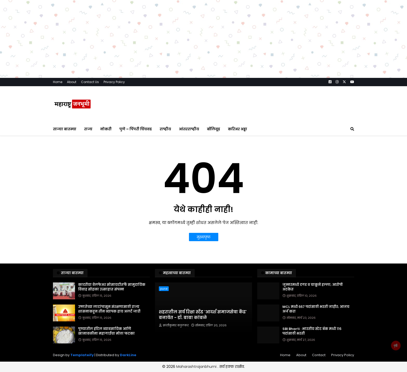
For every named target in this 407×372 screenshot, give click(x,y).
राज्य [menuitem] (88, 168)
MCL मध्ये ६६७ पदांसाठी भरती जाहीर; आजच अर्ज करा (315, 348)
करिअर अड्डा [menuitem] (237, 168)
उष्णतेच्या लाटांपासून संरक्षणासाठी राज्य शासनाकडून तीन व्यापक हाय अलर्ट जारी (109, 348)
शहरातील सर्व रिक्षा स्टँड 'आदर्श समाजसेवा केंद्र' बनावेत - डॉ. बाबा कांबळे (203, 354)
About (71, 121)
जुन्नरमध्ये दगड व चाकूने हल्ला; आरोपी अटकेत (312, 326)
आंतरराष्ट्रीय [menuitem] (189, 168)
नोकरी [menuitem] (106, 168)
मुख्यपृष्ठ (204, 276)
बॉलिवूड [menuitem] (213, 168)
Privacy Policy (114, 121)
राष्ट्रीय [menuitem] (165, 168)
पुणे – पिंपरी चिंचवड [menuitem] (135, 168)
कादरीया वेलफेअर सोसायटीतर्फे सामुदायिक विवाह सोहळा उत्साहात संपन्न (111, 326)
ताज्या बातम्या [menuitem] (64, 168)
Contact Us (90, 121)
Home (57, 121)
